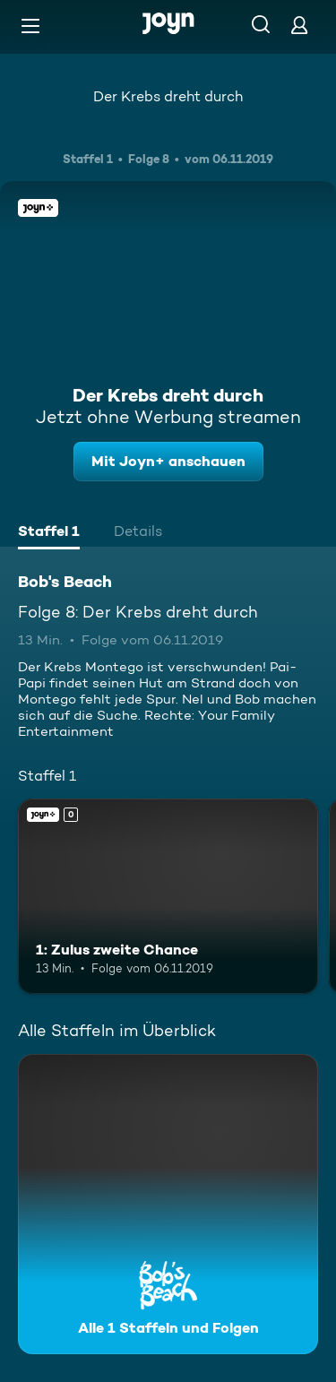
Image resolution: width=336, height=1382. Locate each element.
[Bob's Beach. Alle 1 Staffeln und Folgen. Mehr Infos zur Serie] (168, 1204)
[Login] (299, 24)
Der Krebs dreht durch (168, 96)
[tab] (48, 533)
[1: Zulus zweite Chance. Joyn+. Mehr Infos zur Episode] (168, 896)
